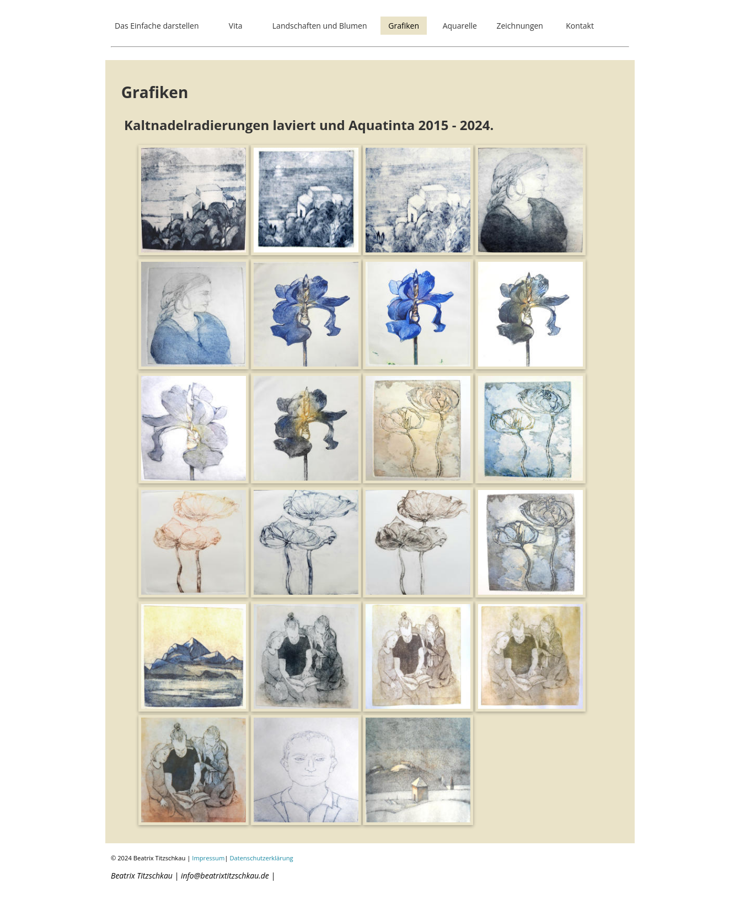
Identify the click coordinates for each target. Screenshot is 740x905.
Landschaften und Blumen (319, 25)
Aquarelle (460, 25)
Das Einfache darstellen (157, 25)
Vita (236, 25)
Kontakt (580, 25)
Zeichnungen (519, 25)
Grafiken (403, 25)
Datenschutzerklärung (261, 858)
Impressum (208, 858)
